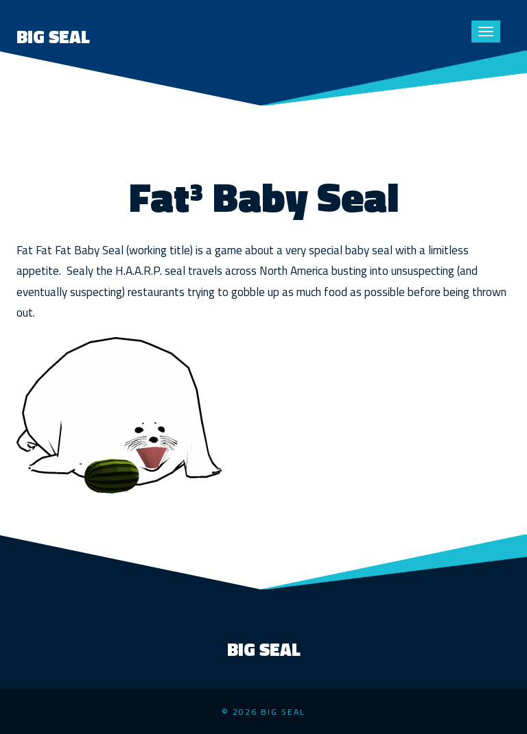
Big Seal (53, 36)
